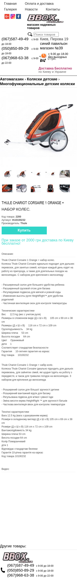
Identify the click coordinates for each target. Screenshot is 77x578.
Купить (24, 230)
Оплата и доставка (39, 3)
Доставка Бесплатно (55, 68)
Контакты (53, 9)
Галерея (10, 9)
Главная (10, 3)
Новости (31, 9)
